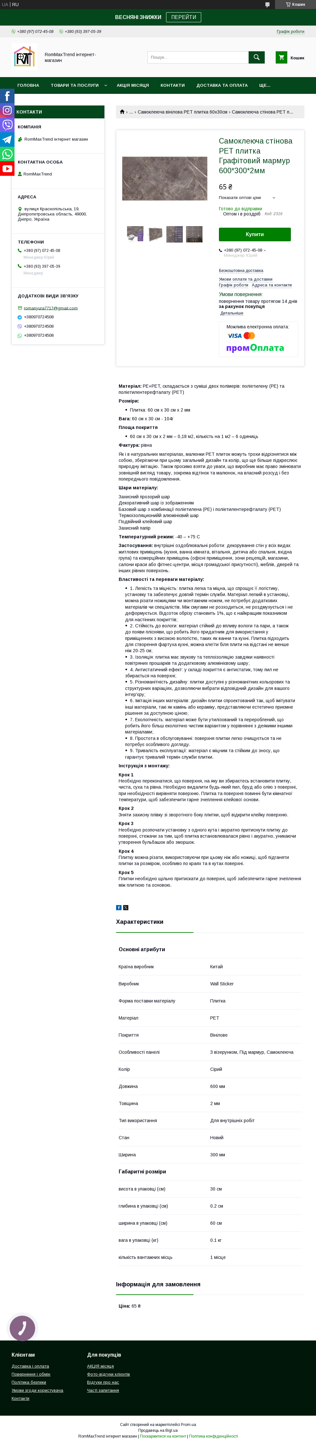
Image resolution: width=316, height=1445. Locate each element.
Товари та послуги (75, 85)
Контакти (173, 85)
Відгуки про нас (103, 1382)
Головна (28, 85)
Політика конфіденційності (213, 1436)
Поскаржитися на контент (163, 1436)
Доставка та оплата (222, 85)
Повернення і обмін (31, 1374)
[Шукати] (257, 57)
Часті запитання (103, 1390)
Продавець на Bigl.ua (158, 1430)
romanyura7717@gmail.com (51, 307)
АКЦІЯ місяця (133, 85)
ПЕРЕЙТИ (183, 17)
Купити (255, 234)
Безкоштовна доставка (241, 270)
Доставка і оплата (30, 1366)
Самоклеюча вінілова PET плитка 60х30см (182, 112)
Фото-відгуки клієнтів (108, 1374)
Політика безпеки (29, 1382)
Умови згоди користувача (37, 1390)
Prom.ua (188, 1424)
